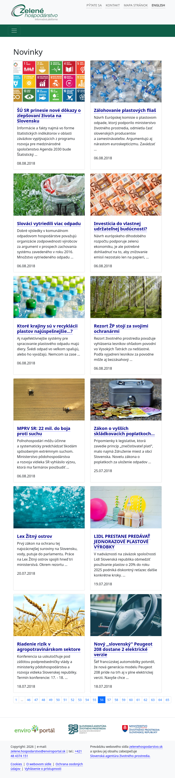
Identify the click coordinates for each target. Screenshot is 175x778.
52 (72, 700)
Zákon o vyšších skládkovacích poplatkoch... (124, 431)
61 (138, 700)
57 (109, 700)
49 (50, 700)
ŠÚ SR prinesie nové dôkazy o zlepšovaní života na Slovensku (49, 115)
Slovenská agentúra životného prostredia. (120, 756)
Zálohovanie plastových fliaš (125, 110)
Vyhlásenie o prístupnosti (43, 769)
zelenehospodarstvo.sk (146, 746)
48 (43, 700)
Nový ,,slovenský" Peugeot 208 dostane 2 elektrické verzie (123, 649)
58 (116, 700)
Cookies (17, 764)
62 (145, 700)
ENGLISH (158, 5)
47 (36, 700)
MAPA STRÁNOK (136, 5)
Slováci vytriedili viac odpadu (49, 223)
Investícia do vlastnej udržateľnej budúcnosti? (120, 226)
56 (101, 700)
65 (167, 700)
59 (124, 700)
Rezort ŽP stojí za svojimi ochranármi (121, 328)
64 (160, 700)
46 (28, 700)
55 (94, 700)
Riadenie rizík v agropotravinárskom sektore (48, 646)
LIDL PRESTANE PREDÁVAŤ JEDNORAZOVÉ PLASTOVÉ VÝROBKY (122, 541)
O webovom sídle (39, 764)
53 (80, 700)
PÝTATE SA (94, 5)
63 (153, 700)
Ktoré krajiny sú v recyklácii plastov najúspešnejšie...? (47, 328)
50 (58, 700)
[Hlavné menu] (14, 30)
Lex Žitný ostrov (34, 536)
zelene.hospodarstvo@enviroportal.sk (38, 751)
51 (65, 700)
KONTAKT (113, 5)
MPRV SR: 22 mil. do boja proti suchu (43, 431)
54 (87, 700)
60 (131, 700)
